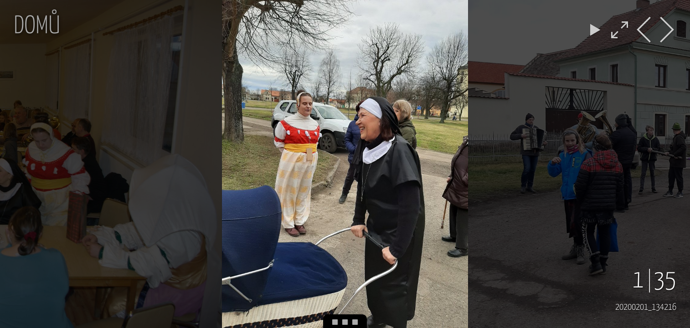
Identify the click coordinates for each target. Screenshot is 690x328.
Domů (37, 26)
